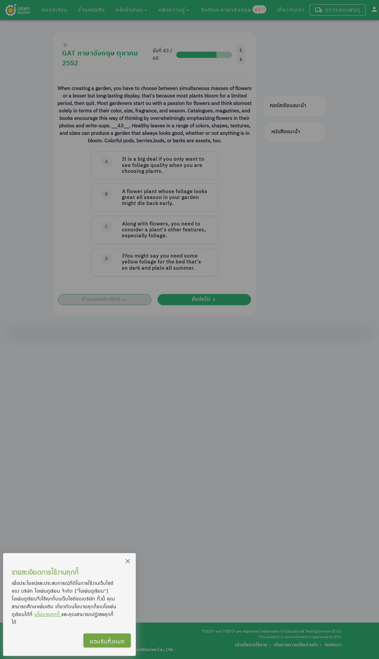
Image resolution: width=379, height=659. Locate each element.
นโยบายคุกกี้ (48, 614)
